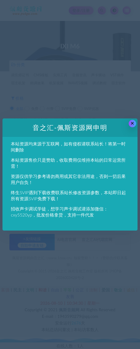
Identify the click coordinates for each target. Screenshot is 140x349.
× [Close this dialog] (132, 123)
